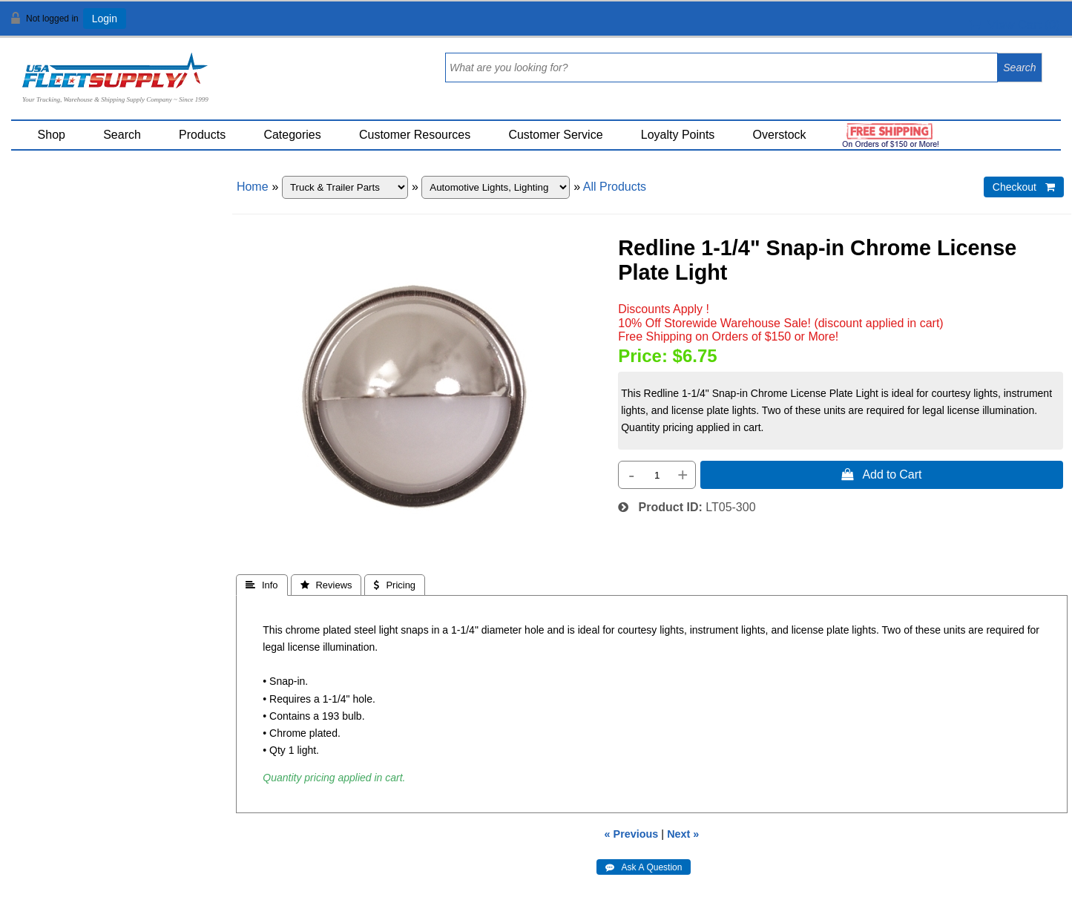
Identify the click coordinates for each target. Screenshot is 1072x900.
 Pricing (394, 585)
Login (104, 18)
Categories (291, 134)
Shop (51, 134)
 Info (262, 585)
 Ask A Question (643, 867)
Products (202, 134)
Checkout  (1024, 187)
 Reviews (326, 585)
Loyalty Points (678, 134)
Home (253, 186)
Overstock (779, 134)
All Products (614, 186)
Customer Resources (414, 134)
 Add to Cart (881, 474)
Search (122, 134)
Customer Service (555, 134)
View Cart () (1014, 25)
